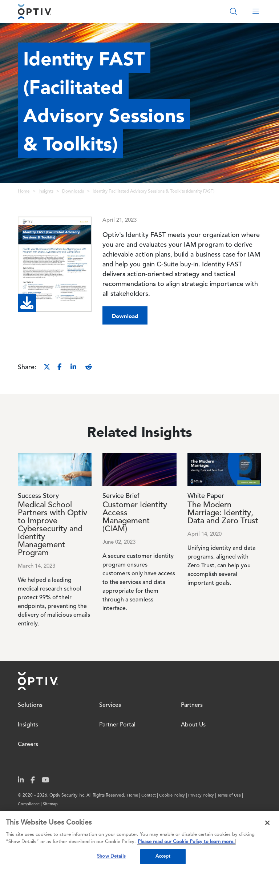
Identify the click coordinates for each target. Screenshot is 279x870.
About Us (193, 725)
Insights (46, 191)
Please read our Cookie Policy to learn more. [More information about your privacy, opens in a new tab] (186, 841)
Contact (148, 796)
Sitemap (50, 804)
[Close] (267, 823)
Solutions (30, 705)
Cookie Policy (172, 796)
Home (24, 191)
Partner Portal (117, 725)
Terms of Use (229, 796)
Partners (192, 705)
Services (110, 705)
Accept (163, 856)
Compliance (29, 804)
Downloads (73, 191)
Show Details (111, 856)
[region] (139, 840)
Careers (28, 745)
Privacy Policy (201, 796)
